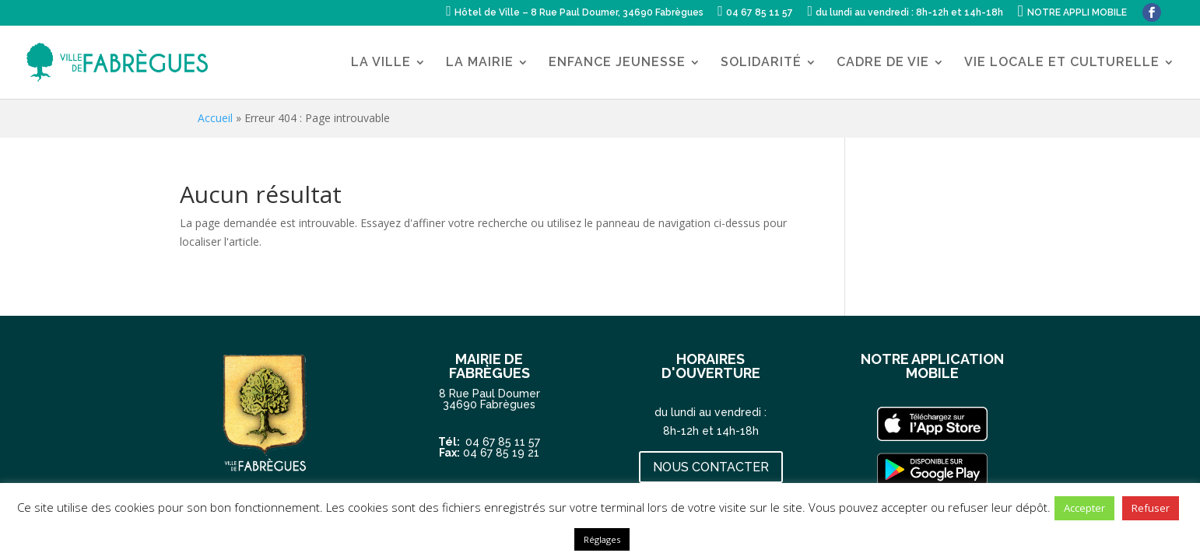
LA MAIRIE (480, 63)
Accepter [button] (1084, 508)
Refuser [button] (1151, 508)
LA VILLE (381, 63)
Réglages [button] (602, 539)
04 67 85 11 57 (502, 442)
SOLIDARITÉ (761, 63)
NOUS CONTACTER (710, 467)
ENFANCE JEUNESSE (617, 63)
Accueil (215, 117)
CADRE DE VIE (883, 63)
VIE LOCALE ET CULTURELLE (1062, 63)
